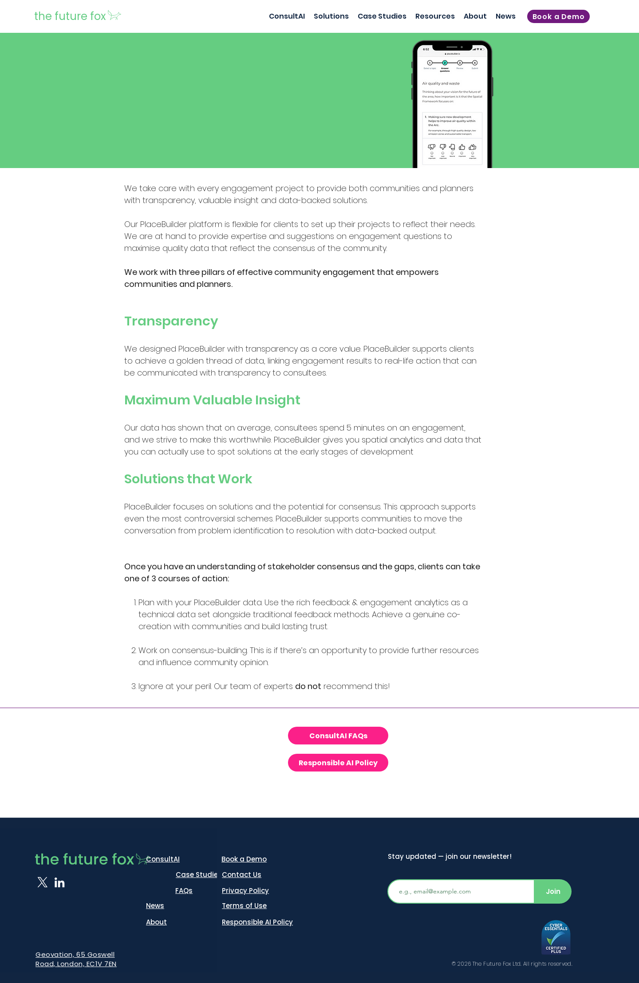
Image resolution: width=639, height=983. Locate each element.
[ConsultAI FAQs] (338, 735)
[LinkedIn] (59, 882)
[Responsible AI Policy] (338, 763)
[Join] (553, 891)
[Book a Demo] (558, 16)
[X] (43, 882)
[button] (331, 16)
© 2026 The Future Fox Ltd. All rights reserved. (512, 963)
